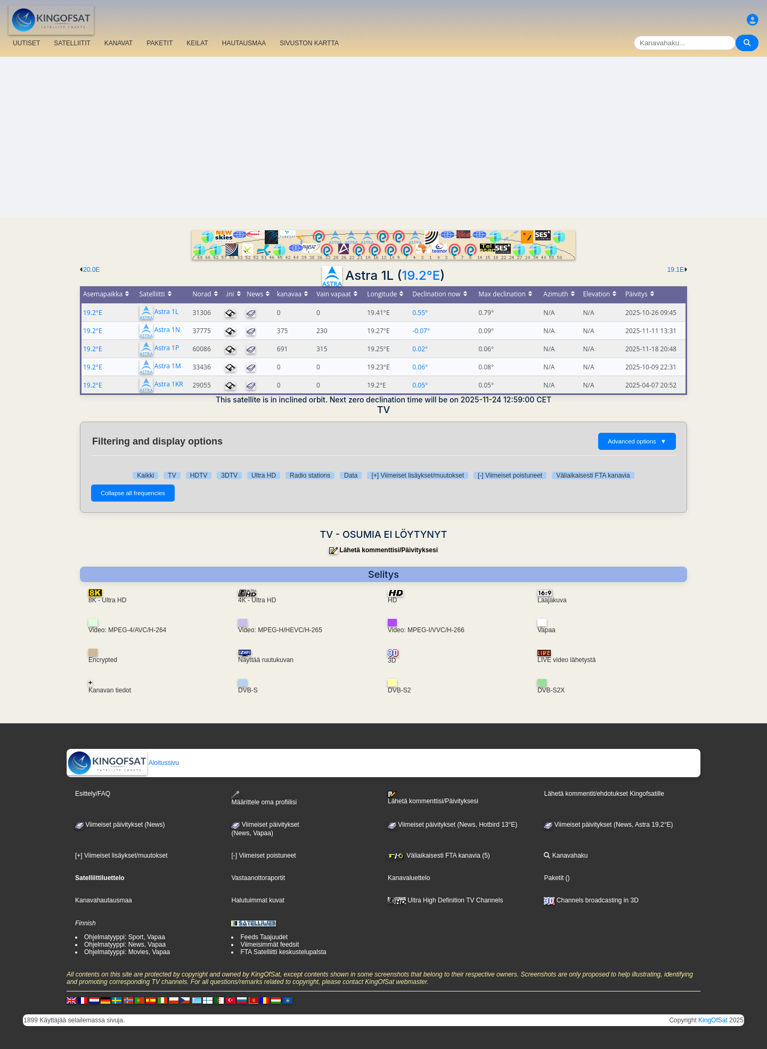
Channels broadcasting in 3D (591, 900)
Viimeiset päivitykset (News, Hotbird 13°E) (452, 824)
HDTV (199, 475)
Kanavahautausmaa (103, 900)
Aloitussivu (123, 762)
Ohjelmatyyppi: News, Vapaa (125, 944)
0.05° (420, 385)
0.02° (420, 348)
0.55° (420, 312)
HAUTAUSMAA (244, 43)
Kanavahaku (566, 855)
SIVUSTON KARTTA (309, 43)
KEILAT (197, 43)
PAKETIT (159, 43)
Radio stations (310, 475)
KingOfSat (713, 1020)
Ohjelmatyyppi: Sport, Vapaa (124, 937)
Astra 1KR (168, 384)
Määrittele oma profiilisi (264, 798)
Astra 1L (166, 312)
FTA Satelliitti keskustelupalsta (283, 952)
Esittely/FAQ (92, 793)
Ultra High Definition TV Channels (445, 900)
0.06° (420, 367)
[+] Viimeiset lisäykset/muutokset (417, 475)
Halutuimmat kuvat (257, 900)
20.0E (91, 269)
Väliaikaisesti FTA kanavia (593, 475)
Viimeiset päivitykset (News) (120, 824)
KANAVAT (118, 43)
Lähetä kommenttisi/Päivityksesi (388, 550)
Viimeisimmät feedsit (269, 944)
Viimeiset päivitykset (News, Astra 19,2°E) (608, 824)
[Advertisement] (383, 137)
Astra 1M (167, 366)
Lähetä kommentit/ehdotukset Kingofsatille (604, 793)
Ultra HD (263, 475)
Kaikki (145, 475)
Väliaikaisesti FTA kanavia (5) (439, 855)
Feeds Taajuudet (264, 937)
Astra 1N (167, 330)
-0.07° (421, 330)
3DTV (229, 475)
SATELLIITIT (72, 43)
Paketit (554, 878)
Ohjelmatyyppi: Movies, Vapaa (127, 952)
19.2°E (421, 275)
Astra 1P (166, 348)
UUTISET (26, 43)
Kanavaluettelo (409, 878)
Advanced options (637, 441)
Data (350, 475)
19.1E (675, 269)
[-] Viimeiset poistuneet (510, 475)
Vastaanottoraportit (258, 878)
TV (172, 475)
